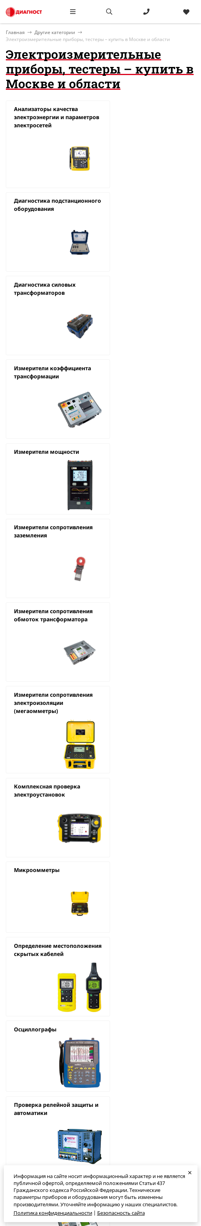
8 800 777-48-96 (118, 1082)
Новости (16, 1111)
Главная (16, 1063)
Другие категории (54, 32)
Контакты (17, 1082)
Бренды (15, 1092)
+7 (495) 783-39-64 (122, 1073)
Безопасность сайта (121, 1212)
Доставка (17, 1101)
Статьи (14, 1120)
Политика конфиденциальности (53, 1212)
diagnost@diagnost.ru (127, 1092)
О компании (21, 1073)
